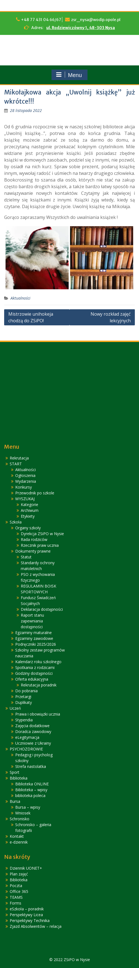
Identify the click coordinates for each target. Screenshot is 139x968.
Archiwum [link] (29, 510)
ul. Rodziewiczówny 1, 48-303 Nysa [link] (80, 27)
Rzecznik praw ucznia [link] (40, 545)
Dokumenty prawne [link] (33, 551)
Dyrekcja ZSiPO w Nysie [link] (42, 533)
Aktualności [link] (20, 298)
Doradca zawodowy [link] (33, 731)
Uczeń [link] (15, 708)
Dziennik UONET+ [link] (26, 868)
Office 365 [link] (19, 891)
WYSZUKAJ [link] (25, 498)
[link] (26, 110)
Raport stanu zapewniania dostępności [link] (32, 620)
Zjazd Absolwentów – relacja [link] (35, 926)
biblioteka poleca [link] (30, 795)
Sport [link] (14, 772)
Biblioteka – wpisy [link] (31, 789)
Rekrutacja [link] (19, 458)
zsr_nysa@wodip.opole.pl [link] (95, 19)
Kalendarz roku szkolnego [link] (38, 661)
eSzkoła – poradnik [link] (27, 908)
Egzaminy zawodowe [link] (34, 638)
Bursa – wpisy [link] (27, 807)
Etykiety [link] (28, 516)
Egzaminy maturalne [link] (33, 632)
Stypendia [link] (24, 719)
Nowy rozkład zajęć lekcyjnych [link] (111, 317)
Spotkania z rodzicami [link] (35, 667)
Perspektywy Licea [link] (26, 914)
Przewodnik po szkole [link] (34, 493)
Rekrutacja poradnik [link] (38, 685)
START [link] (16, 463)
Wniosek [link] (22, 813)
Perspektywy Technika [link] (30, 920)
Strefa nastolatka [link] (30, 766)
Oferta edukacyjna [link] (31, 679)
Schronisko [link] (19, 818)
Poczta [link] (16, 885)
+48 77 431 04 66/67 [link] (41, 19)
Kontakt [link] (17, 836)
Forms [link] (15, 903)
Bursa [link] (15, 801)
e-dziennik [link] (19, 842)
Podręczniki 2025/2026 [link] (35, 644)
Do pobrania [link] (26, 690)
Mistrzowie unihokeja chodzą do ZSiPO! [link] (30, 317)
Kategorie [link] (29, 504)
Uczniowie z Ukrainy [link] (33, 743)
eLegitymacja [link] (27, 737)
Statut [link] (26, 557)
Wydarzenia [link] (25, 481)
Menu (69, 74)
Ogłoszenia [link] (25, 475)
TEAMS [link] (16, 897)
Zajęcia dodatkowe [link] (32, 725)
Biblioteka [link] (18, 778)
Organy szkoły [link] (28, 527)
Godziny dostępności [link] (34, 673)
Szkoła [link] (16, 522)
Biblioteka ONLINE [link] (32, 783)
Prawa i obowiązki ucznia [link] (37, 714)
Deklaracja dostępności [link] (42, 609)
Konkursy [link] (23, 487)
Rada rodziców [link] (34, 539)
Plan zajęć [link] (19, 874)
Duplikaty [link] (23, 702)
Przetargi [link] (23, 696)
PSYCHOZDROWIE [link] (26, 749)
